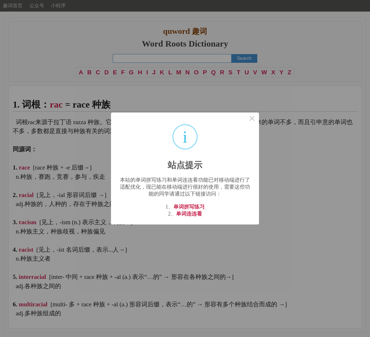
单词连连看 (189, 214)
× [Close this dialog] (252, 119)
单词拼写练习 (189, 207)
